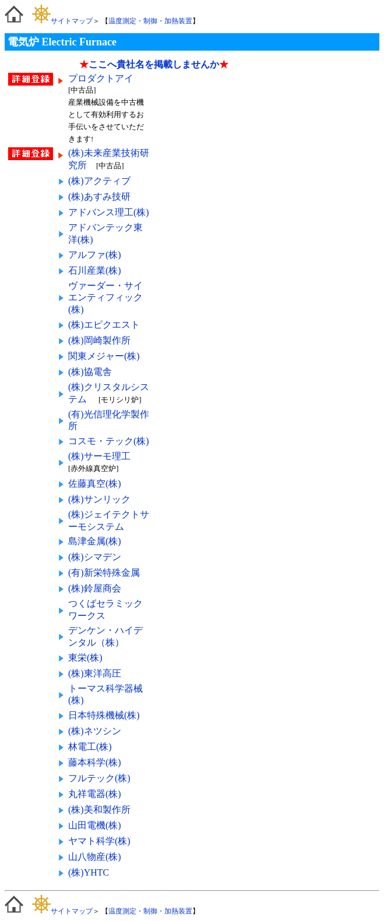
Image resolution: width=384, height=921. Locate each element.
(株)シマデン (94, 557)
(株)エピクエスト (104, 325)
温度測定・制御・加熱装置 (150, 21)
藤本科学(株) (94, 762)
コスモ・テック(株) (108, 441)
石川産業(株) (94, 270)
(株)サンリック (99, 499)
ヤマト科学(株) (99, 841)
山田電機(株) (94, 825)
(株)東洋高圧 (94, 673)
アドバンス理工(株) (108, 212)
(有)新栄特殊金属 (104, 573)
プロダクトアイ (102, 78)
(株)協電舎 (90, 372)
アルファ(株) (94, 255)
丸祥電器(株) (94, 794)
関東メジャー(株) (104, 356)
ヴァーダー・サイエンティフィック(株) (105, 298)
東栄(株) (85, 658)
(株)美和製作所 (99, 809)
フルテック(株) (99, 778)
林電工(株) (90, 747)
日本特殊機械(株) (104, 715)
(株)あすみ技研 (99, 196)
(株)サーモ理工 (99, 456)
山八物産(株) (94, 857)
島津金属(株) (94, 541)
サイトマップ (62, 21)
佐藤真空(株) (94, 483)
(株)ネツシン (94, 731)
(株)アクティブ (99, 181)
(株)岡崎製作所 (99, 340)
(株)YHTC (88, 872)
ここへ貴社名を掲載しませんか (154, 64)
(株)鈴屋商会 (94, 588)
